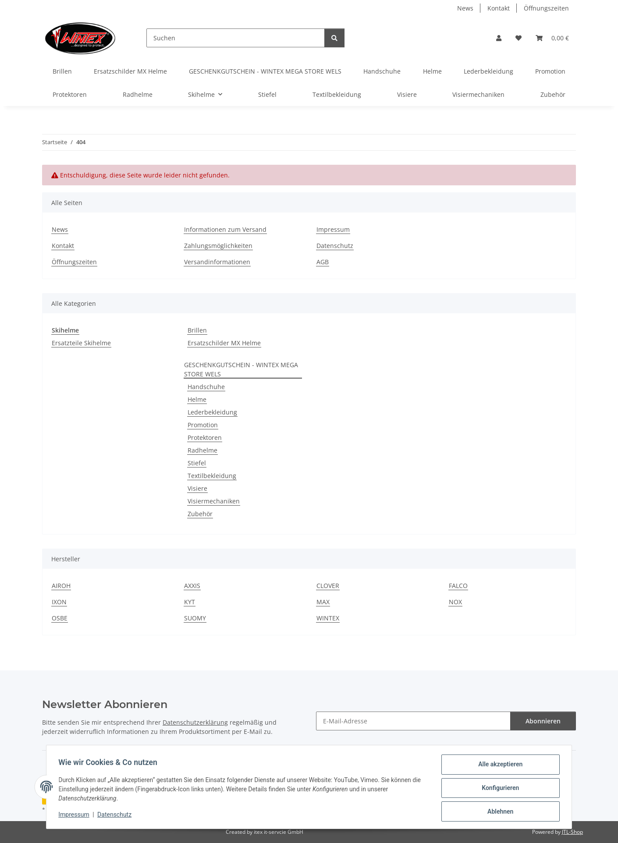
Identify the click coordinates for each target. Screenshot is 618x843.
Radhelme (202, 450)
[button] (498, 38)
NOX (455, 602)
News (465, 8)
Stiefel (197, 463)
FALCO (458, 585)
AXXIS (192, 585)
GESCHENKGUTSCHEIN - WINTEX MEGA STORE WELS (241, 369)
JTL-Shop (572, 832)
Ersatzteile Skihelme (81, 343)
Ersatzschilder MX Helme (224, 343)
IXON (59, 602)
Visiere (197, 488)
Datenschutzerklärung (195, 722)
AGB (322, 262)
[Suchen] (235, 37)
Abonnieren (543, 721)
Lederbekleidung (212, 412)
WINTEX (327, 618)
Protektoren (205, 437)
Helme (197, 399)
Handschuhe (206, 387)
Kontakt (498, 8)
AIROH (61, 585)
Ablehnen (498, 811)
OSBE (59, 618)
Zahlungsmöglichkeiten (218, 245)
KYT (189, 602)
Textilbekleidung (212, 475)
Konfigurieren (498, 789)
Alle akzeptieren (498, 766)
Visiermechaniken (214, 501)
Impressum (75, 815)
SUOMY (195, 618)
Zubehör (200, 514)
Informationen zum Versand (225, 229)
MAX (323, 602)
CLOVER (327, 585)
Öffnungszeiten (546, 8)
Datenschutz (116, 815)
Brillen (197, 330)
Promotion (203, 425)
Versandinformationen (217, 262)
